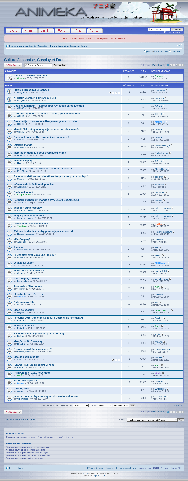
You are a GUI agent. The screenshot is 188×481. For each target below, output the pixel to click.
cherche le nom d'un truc (28, 294)
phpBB (85, 473)
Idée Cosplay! (22, 239)
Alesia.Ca (21, 391)
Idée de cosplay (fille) (26, 357)
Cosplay (18, 247)
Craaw (20, 273)
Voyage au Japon (24, 262)
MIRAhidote (161, 263)
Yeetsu (20, 265)
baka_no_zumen (25, 210)
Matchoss (160, 122)
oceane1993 (161, 271)
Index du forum (16, 46)
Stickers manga (23, 144)
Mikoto (20, 257)
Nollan (20, 155)
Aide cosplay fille (24, 302)
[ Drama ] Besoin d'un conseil (31, 89)
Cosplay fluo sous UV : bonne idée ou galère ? (41, 137)
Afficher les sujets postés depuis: (65, 405)
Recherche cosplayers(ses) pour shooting (39, 333)
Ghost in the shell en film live (31, 223)
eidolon (21, 297)
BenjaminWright (162, 145)
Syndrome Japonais (26, 380)
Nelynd (20, 312)
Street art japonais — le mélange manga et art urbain (45, 121)
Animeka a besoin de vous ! (30, 75)
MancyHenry (161, 169)
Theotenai (22, 226)
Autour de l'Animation (37, 46)
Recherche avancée (173, 32)
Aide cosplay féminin (26, 278)
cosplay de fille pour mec (29, 215)
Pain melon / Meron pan (28, 286)
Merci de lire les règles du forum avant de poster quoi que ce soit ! (94, 38)
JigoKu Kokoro (162, 310)
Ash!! (157, 287)
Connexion (177, 51)
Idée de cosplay (23, 160)
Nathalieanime (161, 153)
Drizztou (159, 239)
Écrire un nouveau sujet (13, 65)
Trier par (100, 405)
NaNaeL (159, 76)
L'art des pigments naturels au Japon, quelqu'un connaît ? (48, 113)
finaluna (21, 344)
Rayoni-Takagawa (25, 234)
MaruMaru (22, 171)
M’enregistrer (161, 51)
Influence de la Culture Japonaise (34, 184)
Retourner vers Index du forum (20, 419)
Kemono (21, 367)
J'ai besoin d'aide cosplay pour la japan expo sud (43, 231)
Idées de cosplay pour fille (29, 270)
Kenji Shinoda (24, 194)
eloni (19, 304)
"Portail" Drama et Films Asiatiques (35, 97)
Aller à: (122, 420)
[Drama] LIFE (21, 388)
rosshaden (160, 90)
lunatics (20, 147)
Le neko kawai (24, 281)
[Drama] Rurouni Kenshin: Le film (34, 364)
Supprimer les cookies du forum (121, 468)
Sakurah (21, 179)
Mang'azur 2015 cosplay (28, 341)
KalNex (158, 224)
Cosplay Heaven (25, 352)
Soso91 (20, 202)
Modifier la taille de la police (179, 45)
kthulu (158, 373)
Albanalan (22, 187)
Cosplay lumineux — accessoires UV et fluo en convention (49, 105)
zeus (157, 247)
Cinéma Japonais (24, 192)
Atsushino (21, 242)
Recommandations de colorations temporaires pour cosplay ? (51, 176)
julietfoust (159, 98)
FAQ (149, 51)
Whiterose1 (160, 389)
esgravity (159, 177)
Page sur (158, 65)
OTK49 (20, 108)
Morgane (21, 92)
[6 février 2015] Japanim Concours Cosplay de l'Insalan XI (48, 317)
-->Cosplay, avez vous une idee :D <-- (36, 254)
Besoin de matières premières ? (33, 349)
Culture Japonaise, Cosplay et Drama (68, 46)
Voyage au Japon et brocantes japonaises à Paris (43, 168)
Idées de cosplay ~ (25, 309)
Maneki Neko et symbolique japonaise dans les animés (46, 129)
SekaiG (20, 359)
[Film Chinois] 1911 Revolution (32, 372)
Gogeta (21, 78)
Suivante (177, 405)
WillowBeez (22, 399)
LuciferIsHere (23, 249)
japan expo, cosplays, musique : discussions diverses (46, 396)
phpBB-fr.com (99, 475)
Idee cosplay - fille (24, 325)
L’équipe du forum (95, 468)
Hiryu (19, 163)
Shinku (20, 383)
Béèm (20, 336)
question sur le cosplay (28, 207)
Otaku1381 (160, 192)
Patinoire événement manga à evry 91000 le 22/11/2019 (46, 199)
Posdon (20, 320)
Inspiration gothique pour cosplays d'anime (40, 152)
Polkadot (21, 328)
